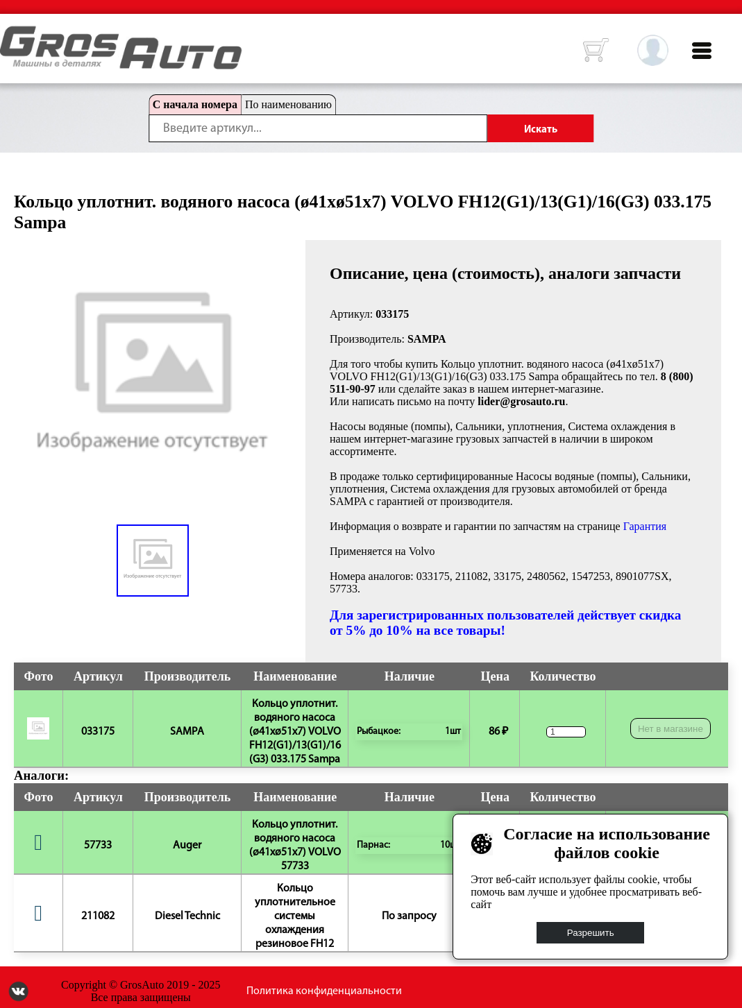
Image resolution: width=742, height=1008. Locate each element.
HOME (10, 34)
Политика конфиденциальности (324, 991)
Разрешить (590, 933)
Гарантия (645, 526)
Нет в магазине (670, 729)
